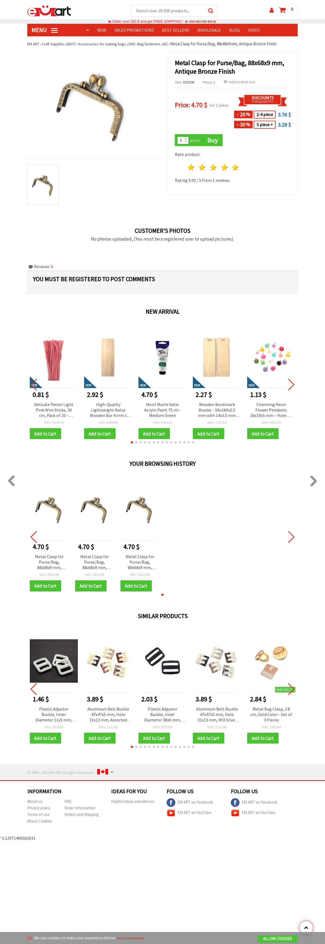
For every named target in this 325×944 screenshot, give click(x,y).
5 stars (235, 168)
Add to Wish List (239, 82)
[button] (132, 443)
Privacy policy (38, 809)
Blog (234, 30)
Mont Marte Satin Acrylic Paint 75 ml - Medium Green (162, 410)
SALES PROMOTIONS (134, 30)
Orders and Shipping (81, 816)
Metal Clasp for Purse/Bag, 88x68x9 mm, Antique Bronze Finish (49, 563)
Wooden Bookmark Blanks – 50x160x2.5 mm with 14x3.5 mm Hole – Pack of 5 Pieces (217, 410)
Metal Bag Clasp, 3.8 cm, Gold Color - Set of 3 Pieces (271, 715)
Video (254, 30)
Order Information (79, 809)
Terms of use (38, 816)
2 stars (202, 168)
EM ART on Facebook (190, 804)
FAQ (67, 803)
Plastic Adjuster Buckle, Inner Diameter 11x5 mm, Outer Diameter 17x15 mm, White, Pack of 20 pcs (54, 715)
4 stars (224, 168)
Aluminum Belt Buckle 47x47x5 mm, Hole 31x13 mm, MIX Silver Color (217, 715)
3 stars (213, 168)
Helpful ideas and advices (132, 803)
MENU (44, 30)
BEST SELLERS (175, 30)
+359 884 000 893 (200, 22)
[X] (29, 938)
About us (35, 803)
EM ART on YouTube (189, 814)
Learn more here (131, 938)
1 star (191, 168)
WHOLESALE (209, 30)
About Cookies (39, 822)
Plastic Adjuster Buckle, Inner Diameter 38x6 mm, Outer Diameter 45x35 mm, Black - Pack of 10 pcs (162, 715)
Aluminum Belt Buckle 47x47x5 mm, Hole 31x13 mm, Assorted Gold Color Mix (108, 715)
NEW (101, 30)
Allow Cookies (277, 939)
